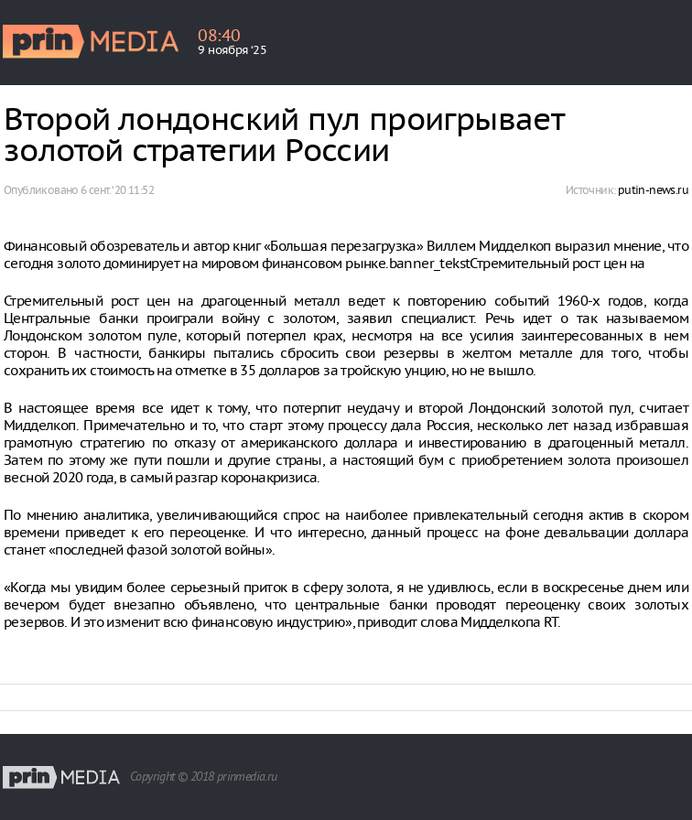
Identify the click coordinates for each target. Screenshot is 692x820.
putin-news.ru (653, 190)
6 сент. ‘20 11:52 (117, 190)
